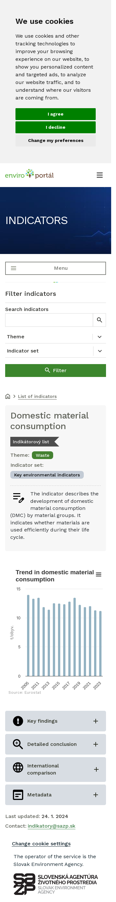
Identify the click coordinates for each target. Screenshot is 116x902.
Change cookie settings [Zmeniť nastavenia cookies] (41, 844)
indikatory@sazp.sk (51, 826)
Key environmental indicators (47, 474)
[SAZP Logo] (56, 884)
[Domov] (7, 397)
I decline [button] (55, 127)
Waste (42, 455)
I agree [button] (55, 114)
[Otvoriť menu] (99, 174)
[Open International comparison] (55, 769)
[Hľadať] (99, 320)
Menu (61, 268)
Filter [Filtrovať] (59, 370)
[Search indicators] (49, 320)
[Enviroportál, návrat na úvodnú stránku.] (29, 174)
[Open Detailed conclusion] (55, 744)
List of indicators (37, 396)
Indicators (36, 220)
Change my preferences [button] (55, 140)
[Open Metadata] (55, 795)
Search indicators (26, 309)
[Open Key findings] (55, 721)
